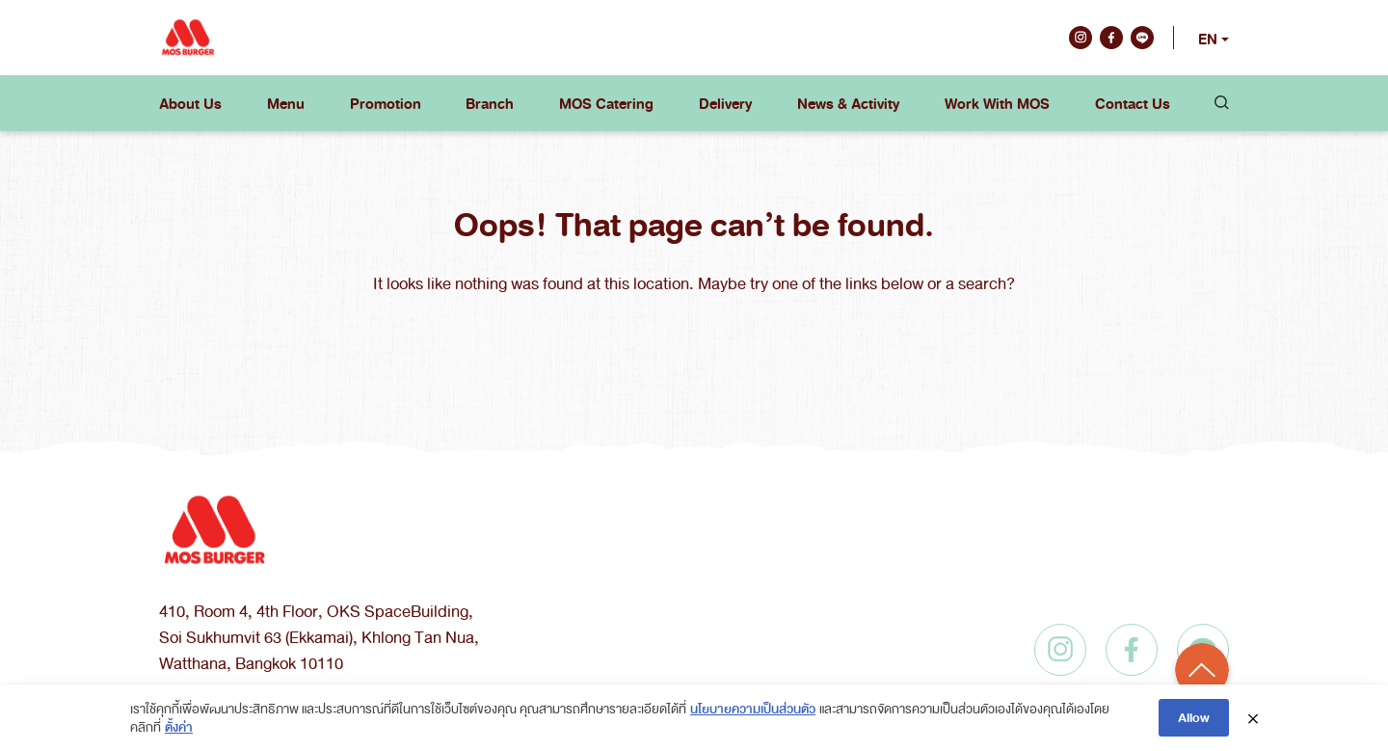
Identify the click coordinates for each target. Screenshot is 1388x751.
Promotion (385, 103)
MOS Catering (606, 103)
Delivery (725, 103)
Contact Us (1132, 103)
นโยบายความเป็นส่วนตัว (752, 708)
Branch (490, 103)
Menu (286, 103)
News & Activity (848, 103)
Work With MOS (997, 103)
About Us (190, 103)
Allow (1194, 717)
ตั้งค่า (179, 726)
